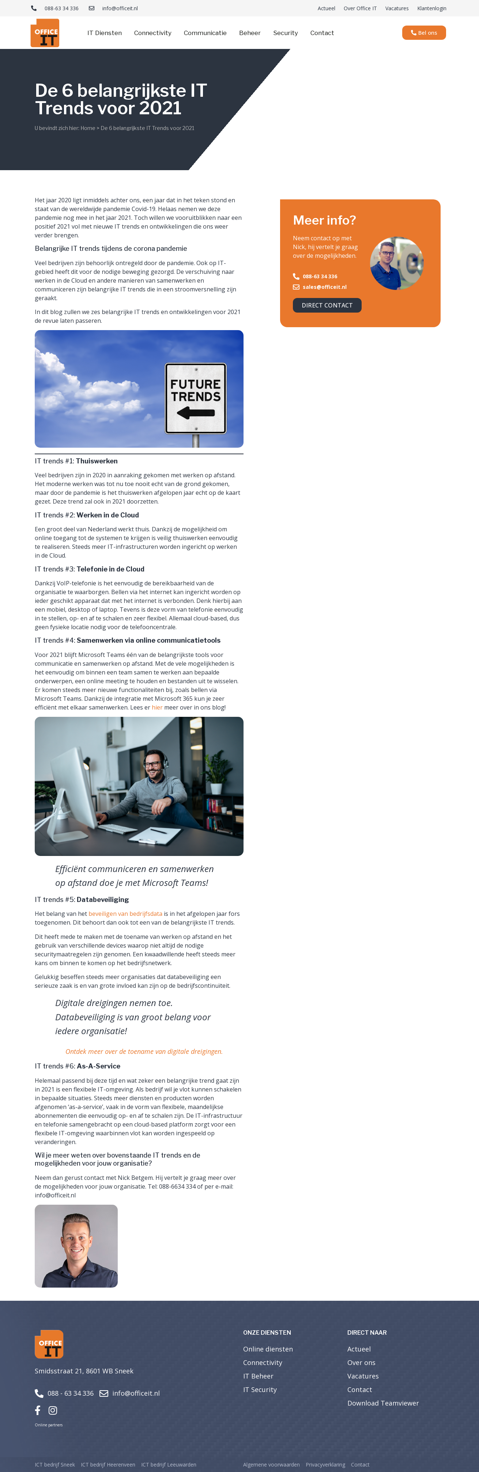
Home (87, 128)
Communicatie (205, 33)
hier (157, 707)
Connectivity (152, 33)
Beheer (250, 33)
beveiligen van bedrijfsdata (125, 914)
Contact (322, 33)
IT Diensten (104, 33)
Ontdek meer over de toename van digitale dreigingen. (144, 1051)
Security (285, 33)
